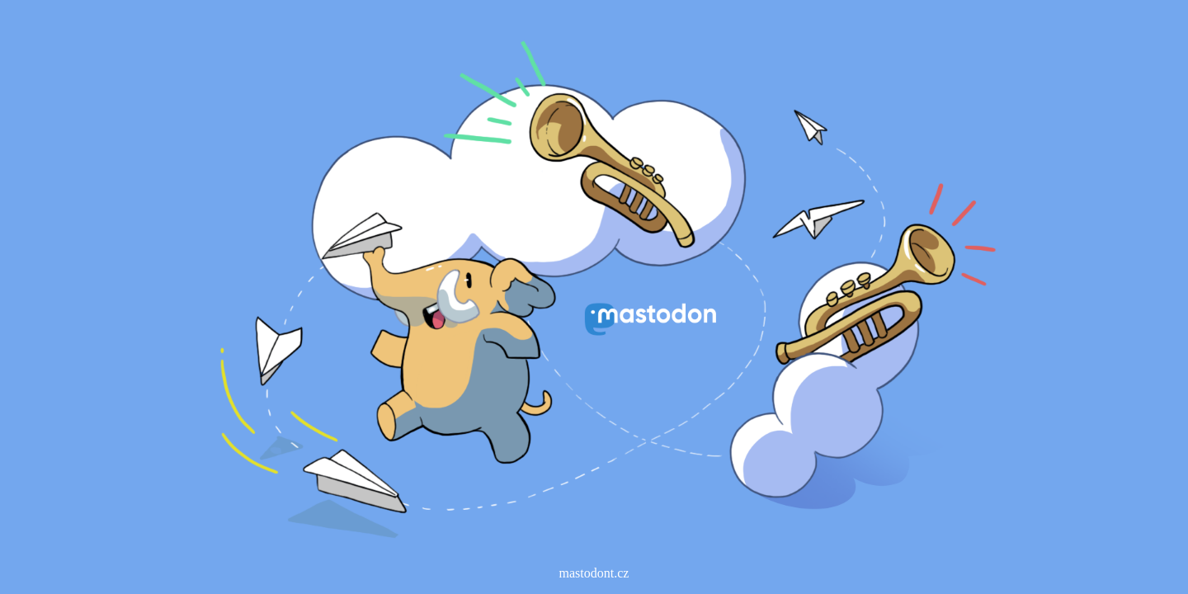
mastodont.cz (594, 573)
